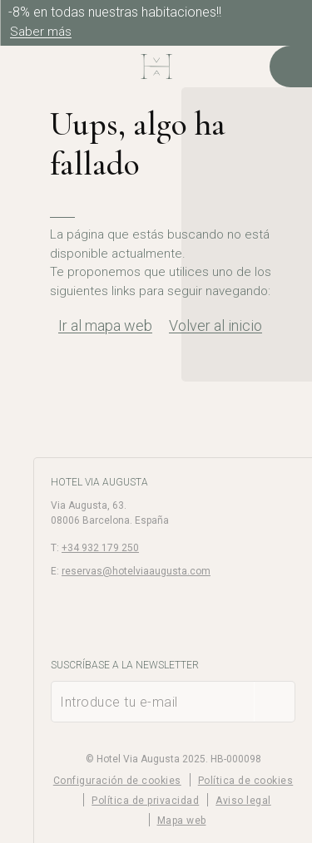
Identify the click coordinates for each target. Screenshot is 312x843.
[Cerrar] (295, 16)
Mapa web (181, 820)
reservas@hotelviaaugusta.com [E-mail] (136, 571)
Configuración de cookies (117, 780)
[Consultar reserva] (291, 66)
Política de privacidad (145, 800)
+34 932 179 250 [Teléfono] (100, 548)
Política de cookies (246, 780)
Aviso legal (243, 800)
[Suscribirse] (274, 701)
